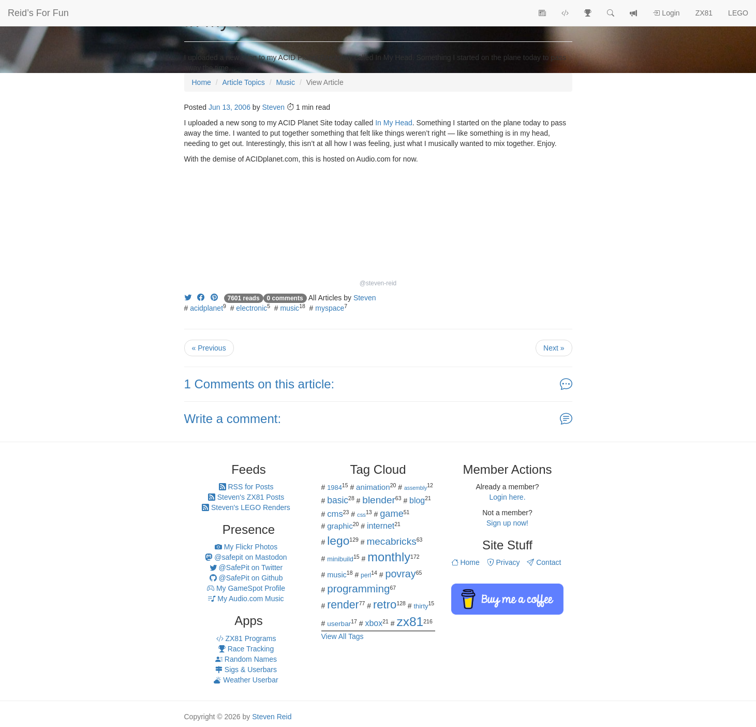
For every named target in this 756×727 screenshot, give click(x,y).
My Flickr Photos (246, 547)
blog (417, 500)
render (343, 605)
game (392, 513)
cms (335, 514)
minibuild (340, 559)
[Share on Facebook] (200, 298)
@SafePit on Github (246, 578)
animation (373, 487)
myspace (329, 308)
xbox (374, 623)
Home (465, 562)
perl (366, 575)
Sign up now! (507, 523)
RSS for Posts (246, 487)
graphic (340, 525)
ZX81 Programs (246, 638)
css (361, 515)
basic (337, 500)
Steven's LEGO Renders (246, 507)
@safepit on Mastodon (246, 557)
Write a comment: (232, 419)
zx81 (409, 622)
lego (338, 540)
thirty (421, 606)
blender (378, 500)
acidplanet (206, 308)
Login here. (507, 497)
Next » (553, 348)
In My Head (393, 123)
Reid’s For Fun (38, 13)
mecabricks (391, 541)
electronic (251, 308)
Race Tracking (246, 649)
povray (400, 573)
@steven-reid (378, 283)
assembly (415, 488)
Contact (544, 562)
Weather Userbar (246, 680)
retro (384, 604)
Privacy (503, 562)
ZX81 (704, 13)
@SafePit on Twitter (246, 567)
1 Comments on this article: (259, 384)
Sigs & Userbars (246, 669)
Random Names (246, 659)
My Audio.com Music (246, 598)
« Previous (209, 348)
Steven (273, 107)
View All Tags (342, 636)
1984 (334, 487)
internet (380, 525)
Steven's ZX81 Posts (246, 497)
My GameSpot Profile (246, 588)
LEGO (738, 13)
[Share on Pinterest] (214, 298)
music (290, 308)
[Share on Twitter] (187, 298)
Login (666, 13)
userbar (339, 624)
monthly (388, 557)
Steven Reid (271, 717)
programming (358, 588)
